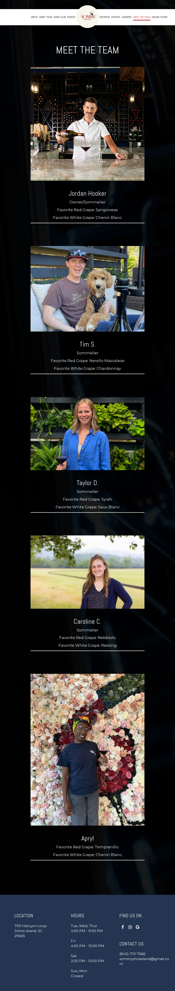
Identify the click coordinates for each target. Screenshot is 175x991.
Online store (159, 17)
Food (49, 17)
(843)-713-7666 (132, 954)
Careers (127, 17)
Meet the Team (141, 17)
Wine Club (60, 17)
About (34, 17)
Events (71, 17)
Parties (115, 17)
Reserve (105, 17)
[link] (87, 16)
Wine (42, 17)
